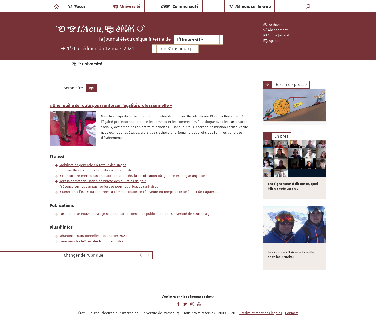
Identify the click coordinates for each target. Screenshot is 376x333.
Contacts (291, 313)
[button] (308, 6)
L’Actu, (90, 29)
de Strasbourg (176, 49)
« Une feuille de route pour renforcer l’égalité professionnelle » (111, 105)
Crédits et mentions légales (260, 313)
